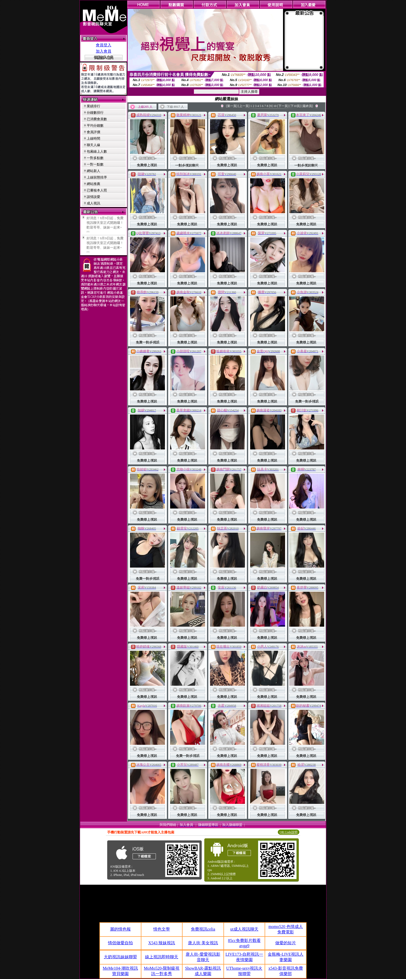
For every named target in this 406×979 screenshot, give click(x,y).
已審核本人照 (97, 190)
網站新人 (93, 171)
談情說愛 (93, 197)
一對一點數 (95, 164)
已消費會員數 (97, 119)
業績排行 (93, 106)
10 (275, 106)
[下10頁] (295, 106)
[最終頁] (307, 106)
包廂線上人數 (97, 151)
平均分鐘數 (95, 125)
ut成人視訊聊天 (244, 929)
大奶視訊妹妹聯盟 (120, 957)
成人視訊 (93, 203)
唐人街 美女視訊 (203, 943)
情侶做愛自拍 (120, 943)
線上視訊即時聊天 (161, 957)
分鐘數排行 (95, 113)
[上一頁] (244, 106)
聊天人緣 (93, 145)
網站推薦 (93, 184)
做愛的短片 (285, 943)
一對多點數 (95, 158)
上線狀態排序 (97, 177)
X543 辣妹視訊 (161, 943)
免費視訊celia (203, 929)
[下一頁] (283, 106)
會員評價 (93, 132)
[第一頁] (231, 106)
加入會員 (103, 51)
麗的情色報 (120, 929)
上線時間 (93, 138)
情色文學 (161, 929)
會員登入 (103, 45)
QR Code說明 (289, 832)
